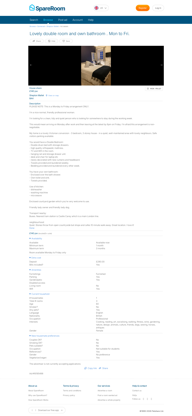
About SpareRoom (36, 390)
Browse (48, 19)
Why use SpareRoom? (37, 395)
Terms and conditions (72, 390)
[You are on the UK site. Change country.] (101, 8)
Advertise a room (105, 390)
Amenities (36, 270)
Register (143, 8)
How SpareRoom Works (38, 400)
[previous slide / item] (31, 65)
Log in (158, 8)
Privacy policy (69, 395)
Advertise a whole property (109, 400)
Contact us (136, 390)
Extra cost (36, 257)
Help (91, 19)
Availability (36, 238)
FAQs (134, 395)
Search (34, 19)
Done (31, 228)
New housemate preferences (45, 335)
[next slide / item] (161, 65)
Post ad (62, 19)
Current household (40, 294)
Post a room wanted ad (107, 395)
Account (78, 19)
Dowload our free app (47, 410)
